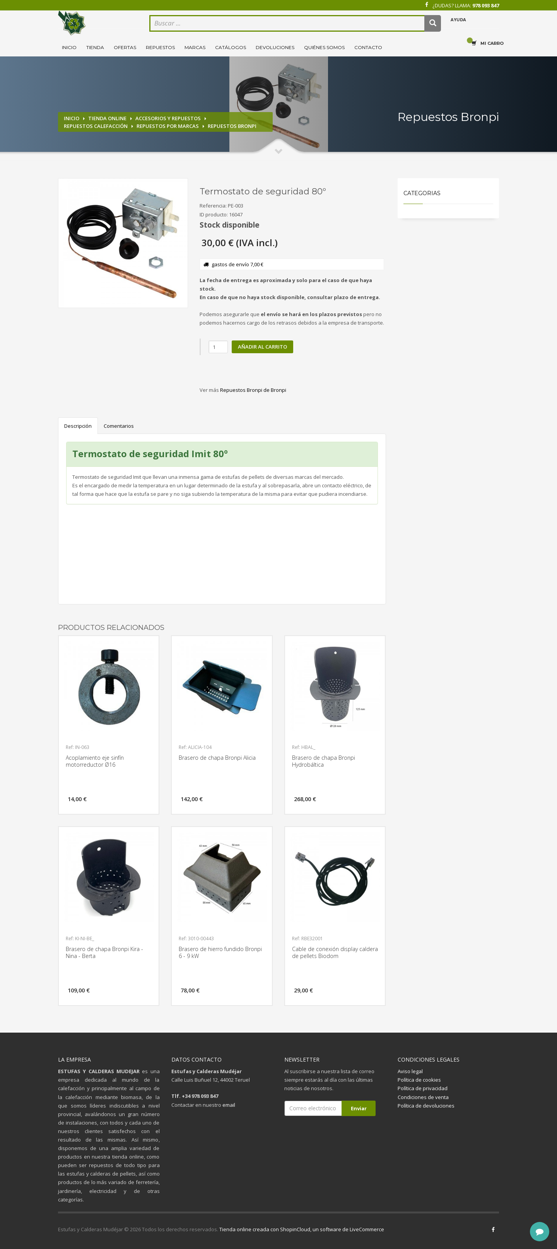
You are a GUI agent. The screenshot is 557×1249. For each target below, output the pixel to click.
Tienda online (107, 118)
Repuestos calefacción (96, 126)
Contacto (368, 47)
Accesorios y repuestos (168, 118)
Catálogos (230, 47)
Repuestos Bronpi (232, 126)
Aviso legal (410, 1071)
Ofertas (125, 47)
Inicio (69, 47)
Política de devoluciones (426, 1105)
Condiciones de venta (423, 1097)
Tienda (95, 47)
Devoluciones (275, 47)
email (228, 1104)
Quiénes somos (324, 47)
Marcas (195, 47)
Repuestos (160, 47)
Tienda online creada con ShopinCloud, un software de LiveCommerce (301, 1229)
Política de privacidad (423, 1088)
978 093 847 (485, 5)
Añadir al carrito (262, 346)
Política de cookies (419, 1079)
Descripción (78, 425)
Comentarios (119, 425)
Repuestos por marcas (168, 126)
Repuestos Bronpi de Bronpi (253, 389)
